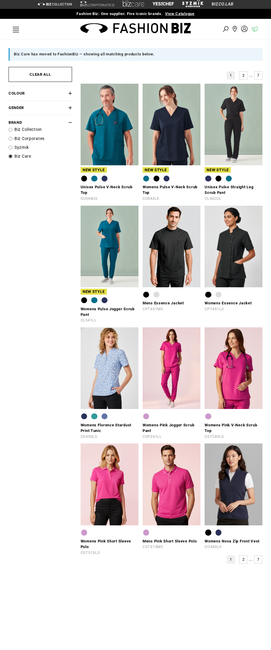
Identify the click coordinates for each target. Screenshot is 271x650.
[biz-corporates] (97, 4)
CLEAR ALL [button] (40, 74)
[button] (66, 93)
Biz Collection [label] (28, 129)
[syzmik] (192, 4)
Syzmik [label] (21, 147)
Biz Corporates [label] (29, 138)
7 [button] (258, 75)
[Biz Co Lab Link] (222, 4)
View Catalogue (180, 13)
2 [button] (243, 75)
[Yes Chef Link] (163, 4)
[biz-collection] (55, 4)
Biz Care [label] (22, 156)
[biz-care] (133, 4)
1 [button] (231, 75)
